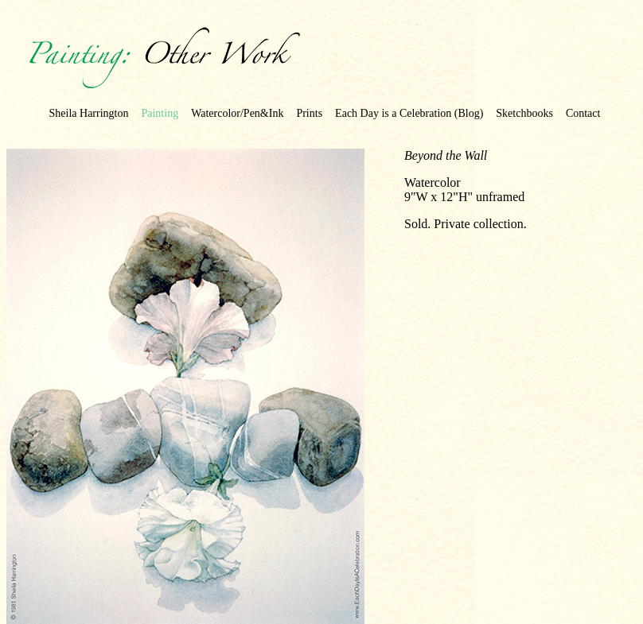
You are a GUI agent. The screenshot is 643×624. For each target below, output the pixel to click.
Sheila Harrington (89, 113)
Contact (583, 113)
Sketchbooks (524, 113)
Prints (309, 113)
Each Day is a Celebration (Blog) (409, 113)
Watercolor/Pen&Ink (237, 113)
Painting (159, 113)
